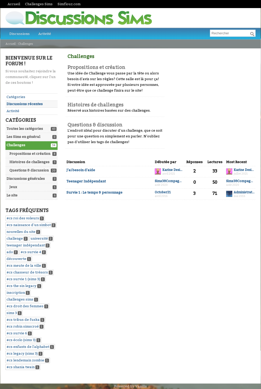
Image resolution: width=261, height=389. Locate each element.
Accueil (14, 4)
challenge (15, 238)
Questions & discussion (29, 170)
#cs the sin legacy (21, 286)
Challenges (16, 145)
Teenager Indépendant (86, 181)
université (39, 238)
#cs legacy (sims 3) (22, 353)
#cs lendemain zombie (25, 360)
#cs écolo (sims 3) (21, 340)
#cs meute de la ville (24, 265)
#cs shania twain (21, 367)
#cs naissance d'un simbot (29, 225)
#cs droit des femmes (25, 306)
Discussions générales (26, 179)
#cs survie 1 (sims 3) (23, 279)
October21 (163, 192)
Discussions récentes (25, 104)
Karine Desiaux (172, 170)
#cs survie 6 (17, 333)
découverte (16, 259)
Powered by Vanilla (130, 386)
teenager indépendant (26, 245)
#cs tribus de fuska (23, 320)
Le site (12, 195)
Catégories (16, 97)
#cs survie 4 (31, 252)
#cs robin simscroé (23, 326)
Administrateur (244, 192)
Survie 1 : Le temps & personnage (94, 192)
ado (10, 252)
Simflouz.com (69, 4)
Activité (44, 34)
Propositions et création (29, 154)
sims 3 (12, 313)
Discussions (19, 34)
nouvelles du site (21, 232)
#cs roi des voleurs (23, 218)
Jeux (13, 187)
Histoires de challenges (29, 162)
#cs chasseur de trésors (27, 272)
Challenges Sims (39, 4)
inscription (16, 293)
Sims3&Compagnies (169, 181)
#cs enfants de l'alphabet (28, 347)
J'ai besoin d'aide (80, 170)
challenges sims (20, 299)
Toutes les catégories (25, 129)
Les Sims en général (23, 137)
